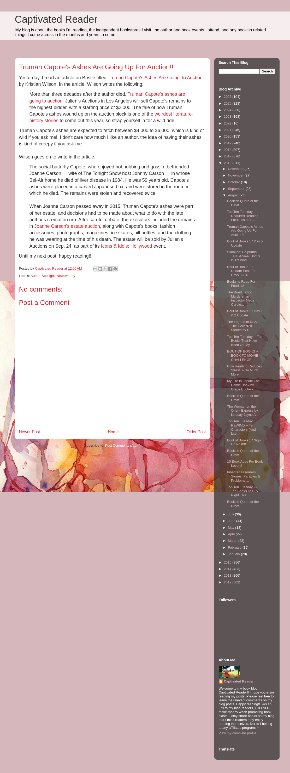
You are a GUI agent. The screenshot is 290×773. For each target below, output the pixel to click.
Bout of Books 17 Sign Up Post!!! (244, 442)
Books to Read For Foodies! (241, 284)
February (235, 547)
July (231, 514)
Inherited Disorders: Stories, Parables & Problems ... (243, 476)
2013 (228, 575)
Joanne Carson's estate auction (67, 226)
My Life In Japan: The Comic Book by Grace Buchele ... (243, 385)
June (232, 521)
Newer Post (29, 432)
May (231, 528)
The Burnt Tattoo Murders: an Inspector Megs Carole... (240, 298)
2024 (228, 110)
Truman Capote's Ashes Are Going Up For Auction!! (245, 231)
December (236, 169)
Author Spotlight (43, 276)
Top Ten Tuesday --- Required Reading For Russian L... (242, 216)
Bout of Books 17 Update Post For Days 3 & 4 (241, 271)
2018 (228, 150)
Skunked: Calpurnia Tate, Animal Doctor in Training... (244, 256)
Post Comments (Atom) (122, 445)
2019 (228, 143)
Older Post (196, 432)
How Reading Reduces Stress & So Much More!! (244, 370)
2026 (228, 97)
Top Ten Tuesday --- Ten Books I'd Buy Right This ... (242, 491)
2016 (228, 163)
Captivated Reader (56, 19)
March (233, 541)
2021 (228, 130)
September (236, 189)
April (232, 534)
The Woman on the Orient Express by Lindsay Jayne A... (243, 411)
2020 (228, 136)
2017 (228, 156)
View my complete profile (237, 733)
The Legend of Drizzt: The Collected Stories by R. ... (243, 326)
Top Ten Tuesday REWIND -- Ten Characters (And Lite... (241, 427)
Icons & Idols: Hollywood (126, 246)
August (233, 195)
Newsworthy (66, 276)
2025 (228, 103)
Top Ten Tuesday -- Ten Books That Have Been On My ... (244, 341)
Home (113, 432)
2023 (228, 116)
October (234, 182)
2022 (228, 123)
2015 (228, 562)
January (234, 554)
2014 (228, 569)
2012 (228, 582)
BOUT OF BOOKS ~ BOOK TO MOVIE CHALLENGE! (242, 355)
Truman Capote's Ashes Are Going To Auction (155, 77)
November (236, 175)
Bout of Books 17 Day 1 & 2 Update (245, 313)
